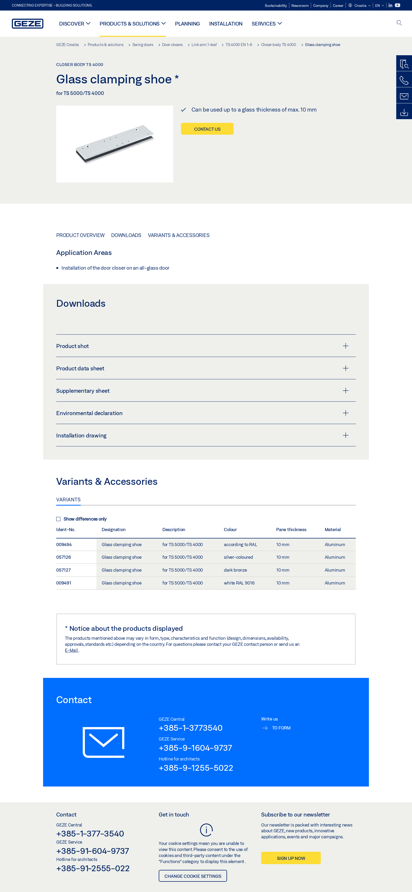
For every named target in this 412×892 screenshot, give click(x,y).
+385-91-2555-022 (93, 868)
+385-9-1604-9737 (195, 747)
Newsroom (300, 5)
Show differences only (81, 518)
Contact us (207, 129)
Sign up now (291, 858)
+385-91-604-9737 (92, 850)
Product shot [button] (202, 346)
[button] (359, 6)
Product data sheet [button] (202, 368)
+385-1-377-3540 (90, 833)
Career (338, 5)
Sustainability (276, 5)
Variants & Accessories (179, 235)
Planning (187, 24)
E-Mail (72, 650)
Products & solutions (129, 24)
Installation (226, 24)
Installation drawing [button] (202, 435)
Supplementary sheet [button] (202, 390)
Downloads (126, 235)
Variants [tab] (68, 499)
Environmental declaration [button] (202, 413)
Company (320, 5)
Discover (71, 24)
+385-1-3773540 (191, 727)
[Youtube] (397, 5)
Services (264, 24)
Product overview (80, 235)
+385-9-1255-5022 (196, 767)
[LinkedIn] (391, 5)
